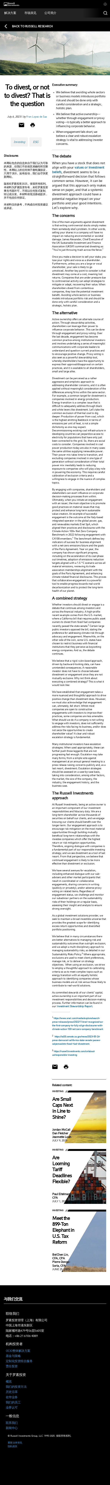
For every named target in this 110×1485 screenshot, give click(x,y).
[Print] (32, 125)
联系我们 (12, 1423)
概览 (9, 1381)
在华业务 (12, 1397)
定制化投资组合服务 (19, 1361)
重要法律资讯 (15, 1442)
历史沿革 (12, 1392)
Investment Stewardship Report (74, 1006)
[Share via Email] (21, 125)
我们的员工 (13, 1402)
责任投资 (12, 1366)
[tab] (105, 4)
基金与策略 (13, 1356)
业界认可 (12, 1407)
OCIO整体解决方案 (18, 1351)
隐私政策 (12, 1446)
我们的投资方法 (16, 1386)
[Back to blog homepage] (28, 26)
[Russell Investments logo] (11, 4)
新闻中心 (12, 1428)
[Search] (105, 13)
